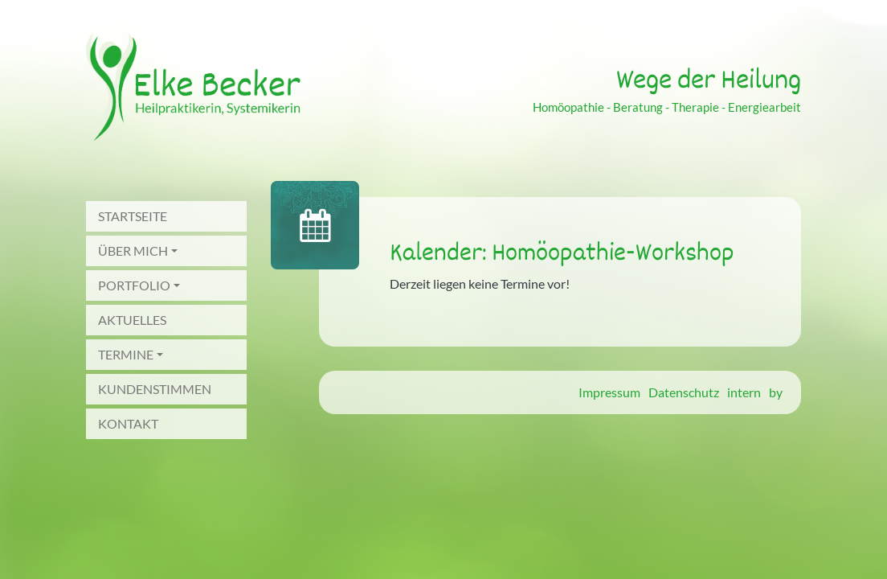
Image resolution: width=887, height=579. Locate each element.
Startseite (132, 216)
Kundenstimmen (154, 388)
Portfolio (134, 285)
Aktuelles (132, 319)
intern (744, 392)
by (776, 392)
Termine (125, 354)
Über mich (133, 250)
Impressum (609, 392)
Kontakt (128, 423)
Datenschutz (683, 392)
